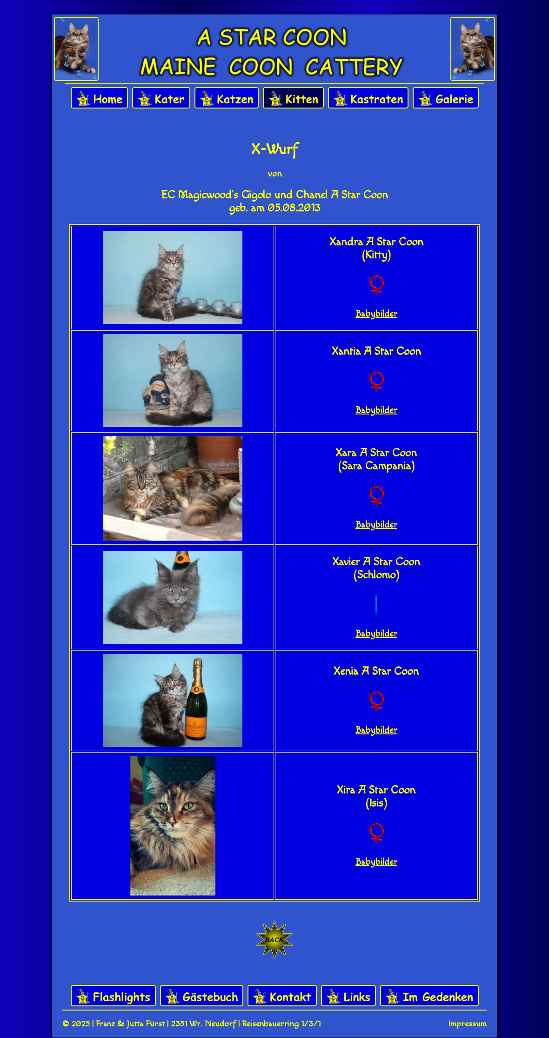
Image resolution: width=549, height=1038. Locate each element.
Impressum (468, 1024)
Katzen (226, 98)
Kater (161, 98)
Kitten (293, 98)
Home (99, 98)
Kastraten (368, 98)
